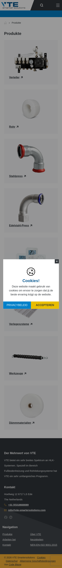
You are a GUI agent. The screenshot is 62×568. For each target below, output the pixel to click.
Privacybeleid (17, 305)
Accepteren (45, 305)
